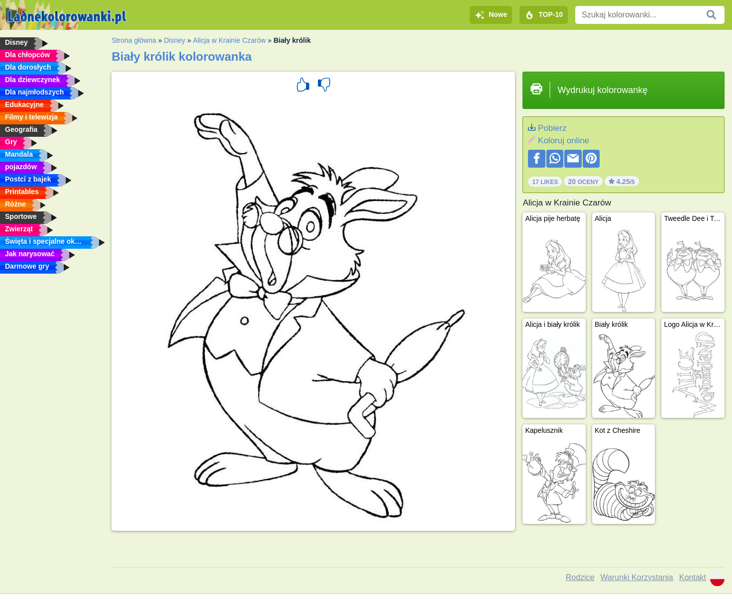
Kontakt (692, 577)
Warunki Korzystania (637, 577)
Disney (174, 40)
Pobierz (552, 128)
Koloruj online (563, 140)
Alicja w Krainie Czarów (229, 40)
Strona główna (133, 40)
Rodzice (580, 577)
